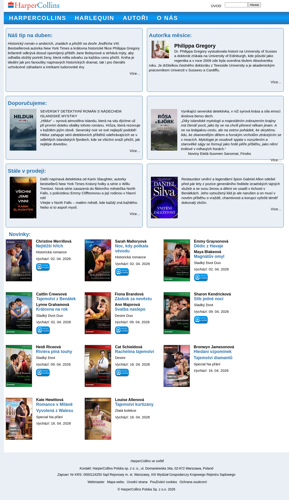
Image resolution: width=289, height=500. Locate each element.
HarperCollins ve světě (147, 461)
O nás (167, 18)
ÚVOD (216, 6)
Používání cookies (163, 482)
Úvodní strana (137, 482)
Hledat (254, 5)
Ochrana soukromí (193, 482)
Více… (135, 73)
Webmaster (95, 482)
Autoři (135, 18)
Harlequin (94, 18)
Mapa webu (115, 482)
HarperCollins (37, 18)
